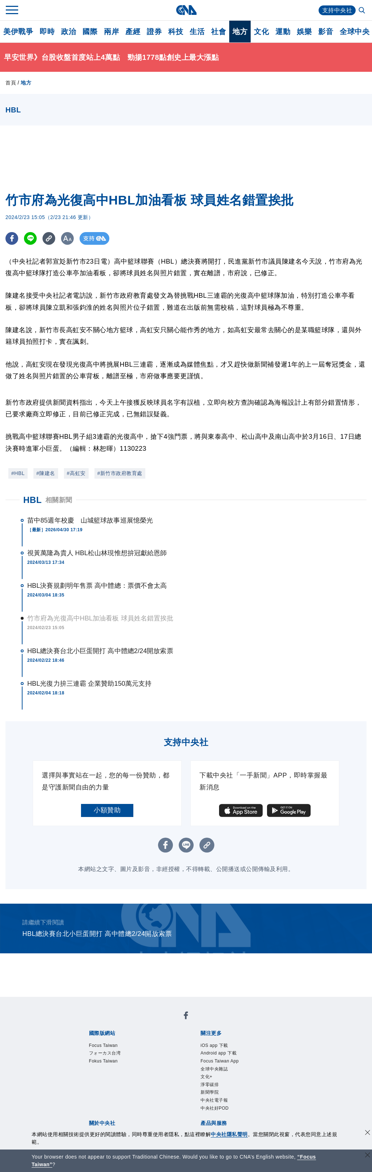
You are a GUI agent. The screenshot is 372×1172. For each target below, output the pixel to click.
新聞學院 (210, 1092)
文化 (261, 32)
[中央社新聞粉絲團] (186, 1016)
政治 (68, 32)
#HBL (18, 473)
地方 (239, 32)
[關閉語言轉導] (367, 1156)
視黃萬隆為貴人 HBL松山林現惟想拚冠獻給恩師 (97, 553)
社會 (218, 32)
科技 (175, 32)
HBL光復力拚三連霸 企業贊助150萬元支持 (89, 683)
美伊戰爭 (18, 32)
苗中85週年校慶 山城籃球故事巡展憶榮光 (90, 520)
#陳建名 (45, 473)
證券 (154, 32)
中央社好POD (215, 1108)
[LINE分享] (30, 238)
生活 (197, 32)
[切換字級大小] (67, 238)
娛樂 (304, 32)
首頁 (10, 83)
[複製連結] (49, 238)
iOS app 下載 (214, 1045)
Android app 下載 (218, 1053)
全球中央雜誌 (214, 1069)
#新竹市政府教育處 (119, 473)
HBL (32, 500)
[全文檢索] (363, 11)
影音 (325, 32)
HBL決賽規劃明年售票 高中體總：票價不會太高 (97, 585)
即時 (47, 32)
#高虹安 (76, 473)
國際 (89, 32)
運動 (282, 32)
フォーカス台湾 (105, 1053)
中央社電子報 (214, 1100)
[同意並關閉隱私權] (367, 1133)
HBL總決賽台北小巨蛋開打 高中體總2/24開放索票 (100, 651)
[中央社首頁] (186, 10)
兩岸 (111, 32)
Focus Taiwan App (220, 1061)
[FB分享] (11, 238)
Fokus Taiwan (103, 1061)
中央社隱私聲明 (229, 1134)
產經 (132, 32)
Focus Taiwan (103, 1045)
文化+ (207, 1076)
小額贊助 (107, 810)
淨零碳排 (210, 1084)
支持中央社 (337, 10)
